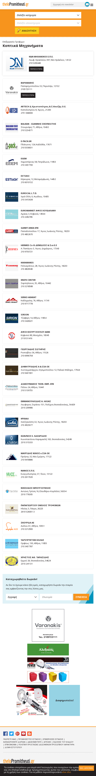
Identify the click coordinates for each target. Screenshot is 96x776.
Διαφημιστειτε (34, 742)
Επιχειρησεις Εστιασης (53, 739)
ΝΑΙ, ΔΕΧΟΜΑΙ (86, 768)
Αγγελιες (48, 742)
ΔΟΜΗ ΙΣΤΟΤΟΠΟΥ (13, 747)
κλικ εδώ (66, 772)
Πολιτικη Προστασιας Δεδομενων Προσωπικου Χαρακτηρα (46, 744)
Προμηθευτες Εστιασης (29, 739)
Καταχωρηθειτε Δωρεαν (14, 742)
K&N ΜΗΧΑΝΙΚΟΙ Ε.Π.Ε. (41, 56)
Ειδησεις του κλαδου (63, 742)
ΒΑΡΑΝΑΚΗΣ (27, 82)
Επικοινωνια (11, 744)
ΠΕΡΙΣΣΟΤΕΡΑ (36, 69)
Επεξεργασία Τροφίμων (13, 41)
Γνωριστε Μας (10, 739)
